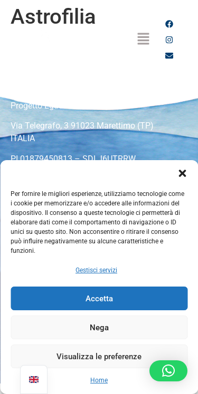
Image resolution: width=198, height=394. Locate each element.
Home (99, 380)
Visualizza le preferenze (99, 356)
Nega (99, 327)
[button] (182, 173)
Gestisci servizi (96, 270)
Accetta (99, 298)
